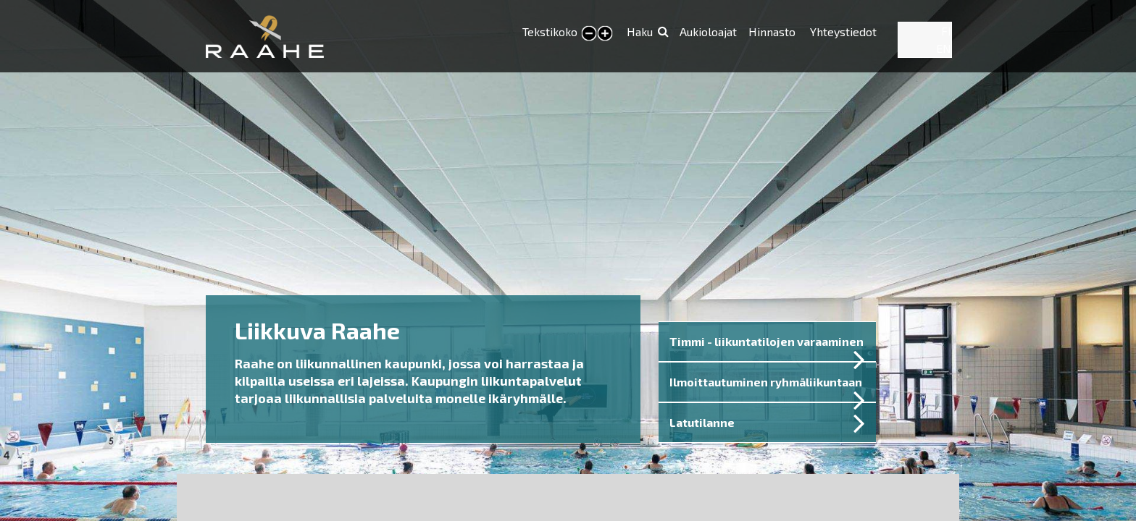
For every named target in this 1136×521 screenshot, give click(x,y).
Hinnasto (773, 31)
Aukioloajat (708, 31)
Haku (640, 31)
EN (943, 48)
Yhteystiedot (843, 31)
